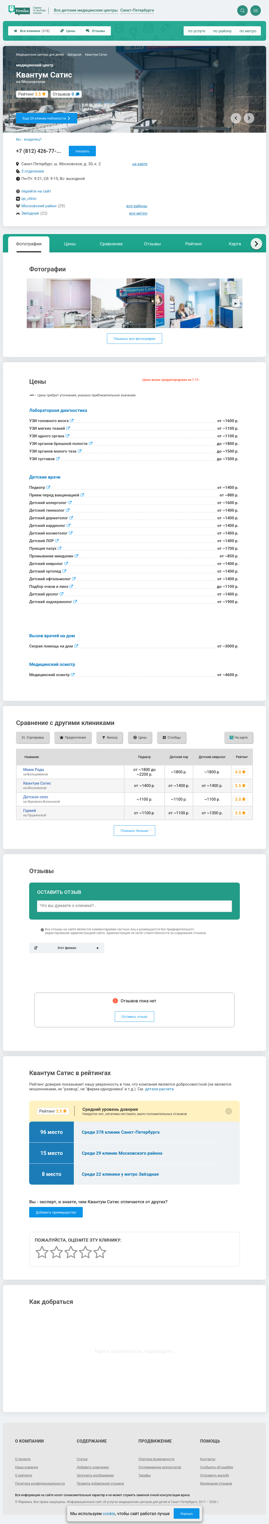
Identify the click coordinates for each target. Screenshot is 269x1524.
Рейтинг (193, 243)
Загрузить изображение (97, 1475)
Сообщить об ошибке (218, 1467)
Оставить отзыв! (135, 1017)
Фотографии (29, 243)
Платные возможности (158, 1459)
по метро (248, 31)
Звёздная (30, 213)
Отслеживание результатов (162, 1467)
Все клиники (32, 31)
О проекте (23, 1459)
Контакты (208, 1459)
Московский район (38, 206)
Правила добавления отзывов (103, 1483)
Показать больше (134, 831)
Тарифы (145, 1475)
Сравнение (111, 243)
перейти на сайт (36, 191)
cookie (109, 1513)
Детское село (35, 797)
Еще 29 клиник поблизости (47, 118)
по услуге (196, 31)
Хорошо (186, 1514)
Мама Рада (33, 769)
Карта (235, 243)
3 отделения (32, 171)
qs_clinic (29, 198)
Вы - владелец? (29, 139)
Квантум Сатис (37, 783)
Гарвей (29, 810)
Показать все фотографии (134, 339)
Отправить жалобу (216, 1475)
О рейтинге (24, 1475)
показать (82, 151)
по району (222, 31)
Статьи (83, 1459)
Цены (67, 31)
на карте (140, 164)
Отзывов (63, 94)
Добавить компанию (95, 1467)
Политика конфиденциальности (34, 1485)
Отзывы (95, 31)
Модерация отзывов (218, 1483)
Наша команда (28, 1467)
